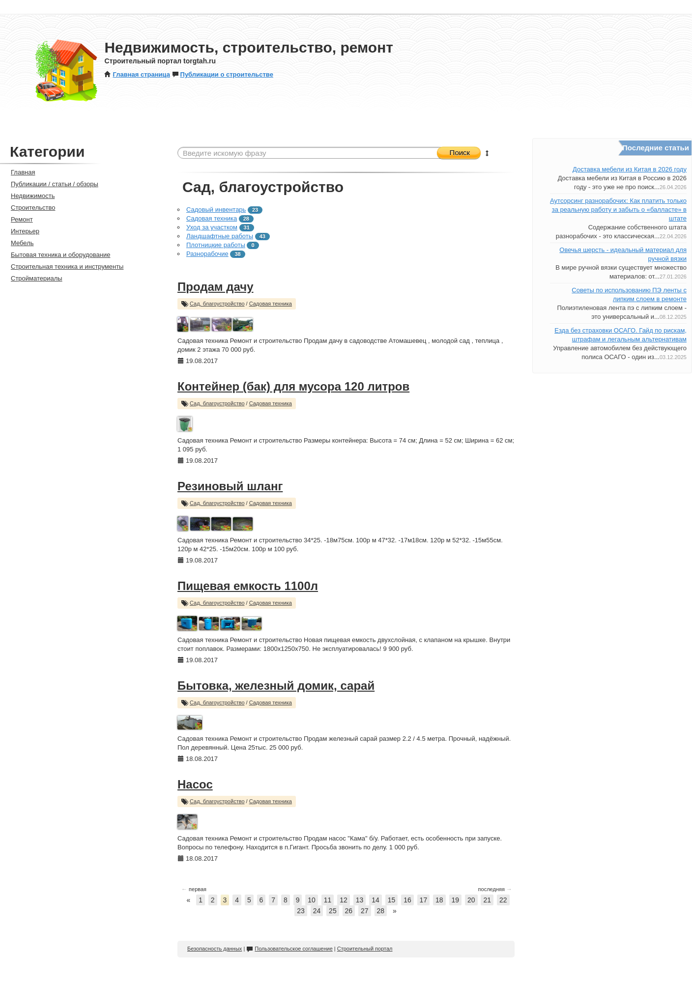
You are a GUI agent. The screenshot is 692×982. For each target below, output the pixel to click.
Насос (195, 784)
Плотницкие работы (215, 245)
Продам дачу (215, 286)
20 (471, 900)
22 (503, 900)
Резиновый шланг (230, 486)
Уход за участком (211, 227)
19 (456, 900)
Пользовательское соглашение (289, 949)
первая (193, 889)
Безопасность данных (214, 949)
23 (301, 911)
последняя (495, 889)
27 (365, 911)
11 (328, 900)
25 (333, 911)
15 (392, 900)
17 (424, 900)
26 (349, 911)
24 (317, 911)
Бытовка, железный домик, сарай (276, 685)
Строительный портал (365, 949)
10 (312, 900)
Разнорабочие (207, 253)
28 (381, 911)
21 (487, 900)
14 (375, 900)
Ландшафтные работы (219, 236)
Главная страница (137, 74)
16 (407, 900)
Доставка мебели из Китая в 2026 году (630, 169)
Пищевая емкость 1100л (247, 585)
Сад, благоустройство (217, 304)
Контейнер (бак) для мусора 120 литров (293, 386)
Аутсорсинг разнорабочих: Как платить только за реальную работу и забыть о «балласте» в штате (618, 209)
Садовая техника (211, 218)
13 (360, 900)
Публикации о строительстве (222, 74)
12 (343, 900)
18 (439, 900)
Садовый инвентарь (216, 209)
